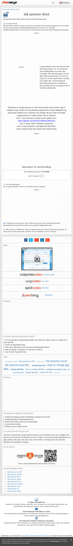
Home (4, 9)
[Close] (71, 540)
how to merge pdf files (35, 369)
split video (37, 288)
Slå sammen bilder (14, 491)
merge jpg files (39, 365)
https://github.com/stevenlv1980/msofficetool (36, 121)
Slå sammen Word (13, 9)
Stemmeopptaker (35, 535)
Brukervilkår (25, 535)
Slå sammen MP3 (13, 477)
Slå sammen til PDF (27, 361)
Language (64, 2)
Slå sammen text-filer (17, 365)
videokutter (37, 295)
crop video (37, 281)
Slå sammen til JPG (11, 361)
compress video (36, 275)
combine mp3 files (31, 372)
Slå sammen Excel (56, 361)
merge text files (46, 372)
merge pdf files (17, 369)
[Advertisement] (36, 49)
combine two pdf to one (56, 369)
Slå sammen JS (13, 489)
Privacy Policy (46, 535)
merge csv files (57, 372)
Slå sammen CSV (13, 486)
